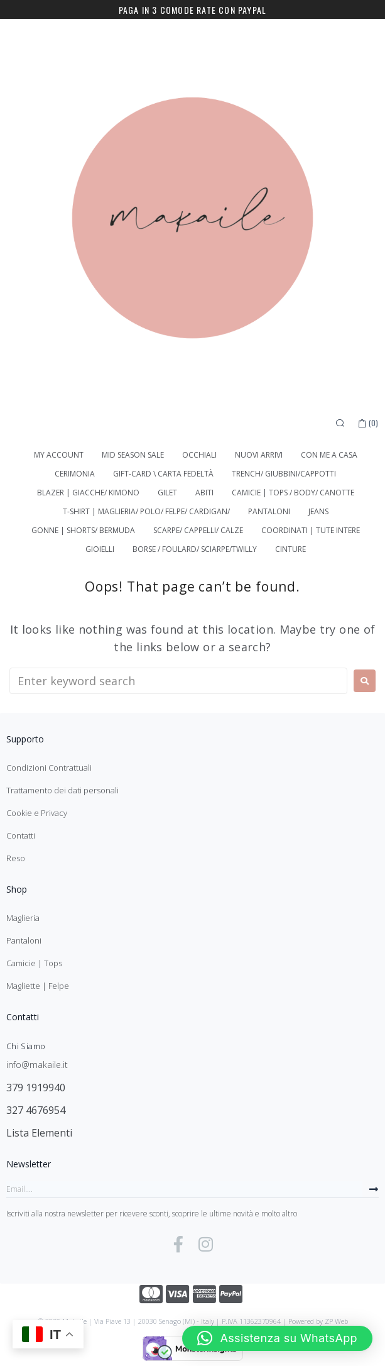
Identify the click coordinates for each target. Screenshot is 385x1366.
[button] (277, 1338)
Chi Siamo (25, 1046)
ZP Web (336, 1321)
